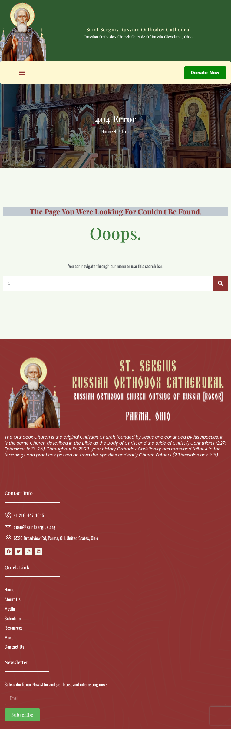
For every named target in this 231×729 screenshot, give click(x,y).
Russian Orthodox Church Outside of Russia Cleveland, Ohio (138, 36)
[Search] (220, 283)
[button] (22, 73)
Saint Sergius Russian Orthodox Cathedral (138, 29)
